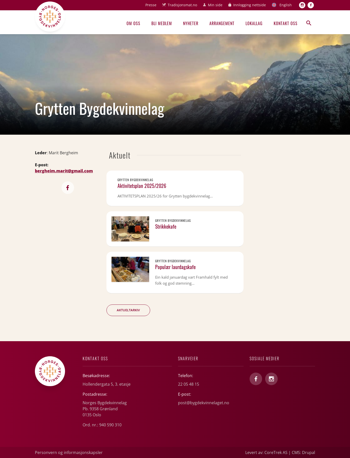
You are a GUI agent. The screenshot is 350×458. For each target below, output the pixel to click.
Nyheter (190, 23)
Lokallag (254, 23)
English (285, 5)
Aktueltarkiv (128, 310)
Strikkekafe (165, 226)
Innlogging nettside (249, 5)
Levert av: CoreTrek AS (266, 452)
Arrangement (222, 23)
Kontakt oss (286, 23)
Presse (150, 5)
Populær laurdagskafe (175, 266)
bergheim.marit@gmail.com (64, 171)
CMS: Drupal (303, 452)
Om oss (133, 23)
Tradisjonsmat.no (182, 5)
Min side (215, 5)
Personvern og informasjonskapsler (69, 452)
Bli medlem (161, 23)
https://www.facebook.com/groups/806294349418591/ (68, 187)
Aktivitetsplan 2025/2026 (142, 185)
